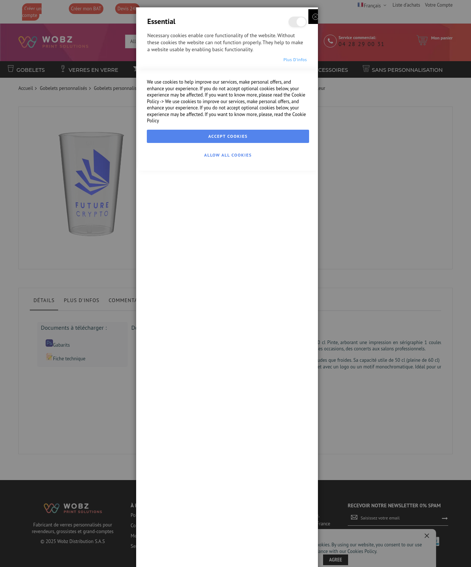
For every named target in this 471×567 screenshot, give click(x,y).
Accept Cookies (228, 540)
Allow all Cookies (228, 558)
